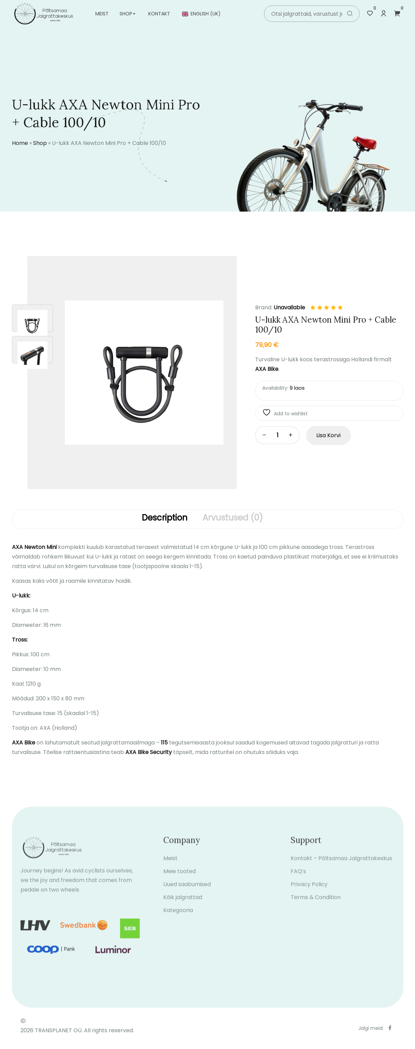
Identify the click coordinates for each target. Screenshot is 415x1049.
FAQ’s (298, 877)
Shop (126, 13)
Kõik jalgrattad (182, 903)
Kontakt (159, 13)
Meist (102, 13)
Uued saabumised (187, 890)
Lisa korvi (328, 435)
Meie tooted (179, 877)
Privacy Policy (309, 890)
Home (20, 143)
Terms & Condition (316, 903)
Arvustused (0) (233, 518)
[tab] (165, 519)
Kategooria (178, 916)
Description (165, 518)
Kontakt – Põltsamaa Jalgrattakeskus (341, 864)
